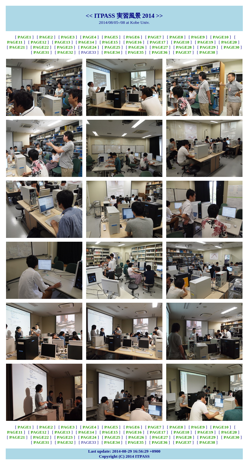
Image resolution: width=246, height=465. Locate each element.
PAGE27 (160, 47)
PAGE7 (154, 37)
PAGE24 (88, 47)
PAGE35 (136, 52)
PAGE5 (111, 37)
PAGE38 (207, 52)
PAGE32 (65, 52)
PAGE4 (89, 37)
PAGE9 (198, 37)
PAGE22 (41, 47)
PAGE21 (17, 47)
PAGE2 (46, 37)
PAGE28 (184, 47)
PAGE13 (62, 42)
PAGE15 (110, 42)
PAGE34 (112, 52)
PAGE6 (133, 37)
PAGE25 (112, 47)
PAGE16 (133, 42)
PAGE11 (15, 42)
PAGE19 (205, 42)
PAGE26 (136, 47)
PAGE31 (41, 52)
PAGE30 (231, 47)
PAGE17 (157, 42)
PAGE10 (221, 37)
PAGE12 (38, 42)
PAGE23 (64, 47)
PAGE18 (181, 42)
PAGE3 (68, 37)
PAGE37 (183, 52)
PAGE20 (229, 42)
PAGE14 (86, 42)
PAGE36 (159, 52)
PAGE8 (176, 37)
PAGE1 (24, 37)
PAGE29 (207, 47)
